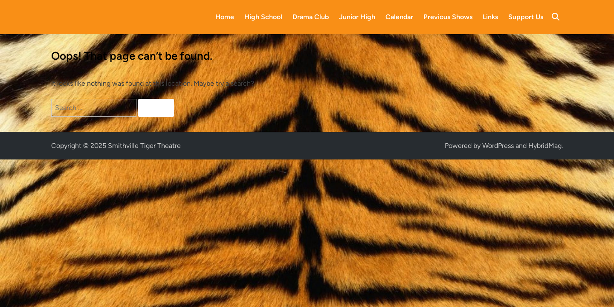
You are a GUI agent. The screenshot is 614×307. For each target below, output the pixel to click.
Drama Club (311, 17)
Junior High (357, 17)
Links (490, 17)
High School (263, 17)
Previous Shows (447, 17)
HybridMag (545, 146)
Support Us (525, 17)
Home (224, 17)
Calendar (399, 17)
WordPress (498, 146)
